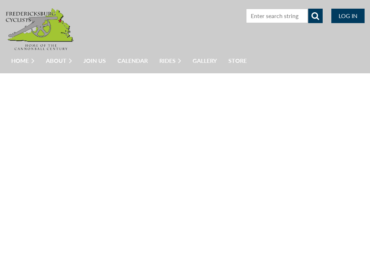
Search (315, 16)
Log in (348, 15)
